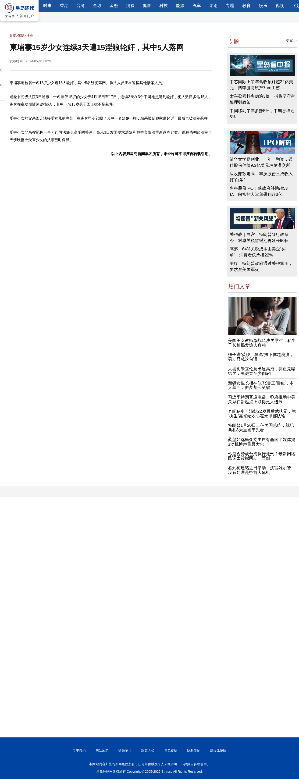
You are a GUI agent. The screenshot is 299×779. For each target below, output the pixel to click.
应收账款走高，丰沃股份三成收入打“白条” (261, 176)
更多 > (291, 41)
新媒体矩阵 (218, 751)
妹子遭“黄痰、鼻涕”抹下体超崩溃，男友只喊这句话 (261, 357)
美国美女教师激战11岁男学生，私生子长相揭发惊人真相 (262, 343)
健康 (147, 5)
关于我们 (79, 751)
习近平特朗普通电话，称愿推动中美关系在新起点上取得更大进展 (261, 399)
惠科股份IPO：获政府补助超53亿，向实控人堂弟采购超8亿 (259, 191)
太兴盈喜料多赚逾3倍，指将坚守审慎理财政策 (262, 99)
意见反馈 (170, 751)
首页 (13, 36)
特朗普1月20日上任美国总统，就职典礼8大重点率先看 (261, 427)
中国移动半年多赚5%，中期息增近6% (262, 113)
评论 (213, 5)
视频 (279, 5)
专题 (230, 5)
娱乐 (263, 5)
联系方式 (147, 751)
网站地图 (102, 751)
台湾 (80, 5)
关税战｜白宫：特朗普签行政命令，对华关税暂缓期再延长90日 (259, 237)
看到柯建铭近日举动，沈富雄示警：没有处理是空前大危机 (261, 470)
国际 (21, 36)
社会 (29, 36)
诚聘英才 (125, 751)
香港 (64, 5)
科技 (163, 5)
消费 (130, 5)
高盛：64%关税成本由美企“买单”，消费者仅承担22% (258, 252)
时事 (47, 5)
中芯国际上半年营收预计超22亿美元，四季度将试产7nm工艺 (261, 84)
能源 (180, 5)
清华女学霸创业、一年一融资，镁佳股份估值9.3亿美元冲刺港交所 (261, 162)
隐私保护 (193, 751)
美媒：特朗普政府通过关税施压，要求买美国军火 (261, 266)
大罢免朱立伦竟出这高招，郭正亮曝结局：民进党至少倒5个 (261, 371)
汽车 (196, 5)
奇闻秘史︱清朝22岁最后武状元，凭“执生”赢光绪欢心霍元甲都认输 (262, 413)
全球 (97, 5)
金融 (114, 5)
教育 (246, 5)
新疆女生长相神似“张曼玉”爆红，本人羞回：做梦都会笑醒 (261, 385)
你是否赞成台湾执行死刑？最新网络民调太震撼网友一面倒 (261, 456)
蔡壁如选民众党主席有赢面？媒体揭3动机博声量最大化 (261, 442)
